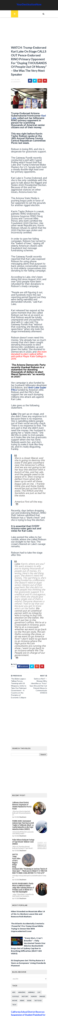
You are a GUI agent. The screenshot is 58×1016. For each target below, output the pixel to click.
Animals (30, 956)
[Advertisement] (29, 33)
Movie (13, 964)
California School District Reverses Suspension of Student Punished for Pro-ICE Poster (21, 776)
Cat (37, 956)
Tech (13, 968)
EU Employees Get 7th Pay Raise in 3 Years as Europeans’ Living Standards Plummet (27, 927)
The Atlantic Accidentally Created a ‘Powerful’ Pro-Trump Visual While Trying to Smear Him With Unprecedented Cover (29, 895)
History (23, 960)
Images (41, 960)
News (12, 638)
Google (14, 960)
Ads (12, 956)
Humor (32, 960)
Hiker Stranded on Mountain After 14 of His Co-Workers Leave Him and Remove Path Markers (28, 883)
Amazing (20, 956)
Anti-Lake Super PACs (26, 381)
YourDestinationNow (29, 4)
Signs (28, 964)
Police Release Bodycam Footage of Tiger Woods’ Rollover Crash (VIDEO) (23, 815)
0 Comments (14, 84)
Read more (21, 785)
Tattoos (36, 964)
